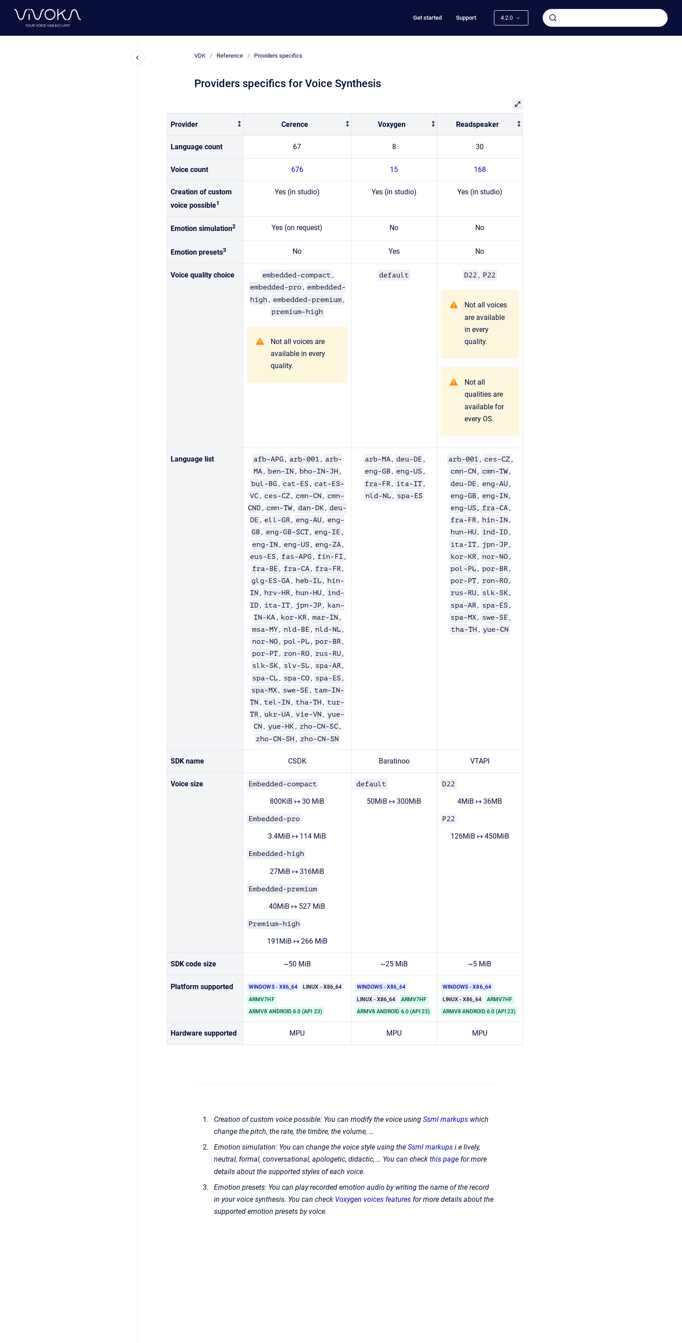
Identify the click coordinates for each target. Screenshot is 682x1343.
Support (466, 17)
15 (394, 169)
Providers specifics (278, 55)
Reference (230, 55)
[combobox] (605, 17)
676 (297, 169)
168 (480, 169)
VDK (199, 55)
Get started (427, 17)
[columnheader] (205, 124)
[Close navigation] (137, 57)
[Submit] (553, 18)
